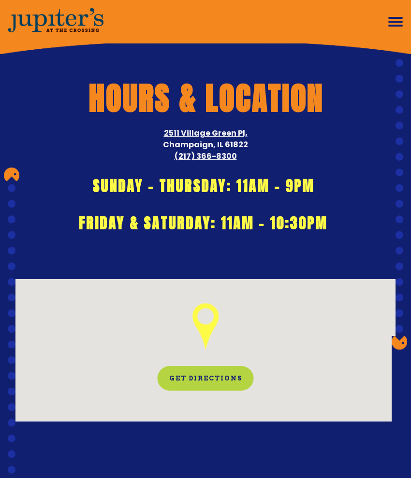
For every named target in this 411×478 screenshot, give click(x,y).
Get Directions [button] (205, 378)
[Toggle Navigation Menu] (395, 22)
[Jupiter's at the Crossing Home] (55, 21)
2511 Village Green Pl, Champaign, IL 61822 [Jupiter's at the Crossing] (205, 138)
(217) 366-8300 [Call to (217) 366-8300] (206, 156)
